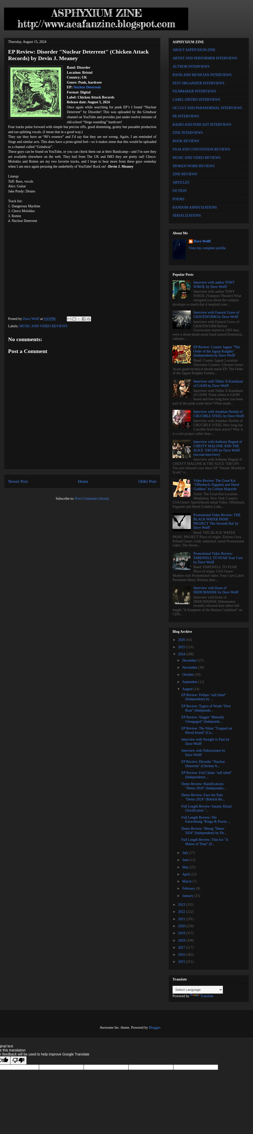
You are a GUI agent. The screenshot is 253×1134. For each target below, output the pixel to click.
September (190, 682)
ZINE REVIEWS (185, 174)
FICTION (179, 191)
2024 (182, 654)
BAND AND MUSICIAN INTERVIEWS (202, 75)
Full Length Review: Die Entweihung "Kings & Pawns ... (205, 820)
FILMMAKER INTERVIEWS (194, 91)
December (190, 660)
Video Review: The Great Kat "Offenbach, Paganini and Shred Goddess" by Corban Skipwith (216, 485)
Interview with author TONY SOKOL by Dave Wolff (214, 285)
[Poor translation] (18, 1060)
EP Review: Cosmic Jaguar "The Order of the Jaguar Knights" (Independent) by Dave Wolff (217, 351)
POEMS (178, 199)
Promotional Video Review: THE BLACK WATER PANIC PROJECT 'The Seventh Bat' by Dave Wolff (217, 521)
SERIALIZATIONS (187, 215)
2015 (182, 962)
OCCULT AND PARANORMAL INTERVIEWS (207, 108)
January (188, 896)
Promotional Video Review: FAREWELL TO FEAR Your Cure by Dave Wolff (218, 558)
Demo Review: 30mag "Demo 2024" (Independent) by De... (204, 831)
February (189, 888)
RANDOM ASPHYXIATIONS (195, 207)
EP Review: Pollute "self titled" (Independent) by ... (203, 697)
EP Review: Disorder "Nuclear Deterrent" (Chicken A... (203, 764)
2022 (182, 912)
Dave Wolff (202, 241)
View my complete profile (207, 248)
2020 (182, 926)
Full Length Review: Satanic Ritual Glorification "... (206, 808)
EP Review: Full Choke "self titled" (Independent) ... (206, 775)
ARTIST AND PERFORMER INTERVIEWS (205, 58)
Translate (202, 996)
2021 (182, 919)
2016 (182, 954)
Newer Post (18, 481)
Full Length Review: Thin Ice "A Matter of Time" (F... (204, 842)
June (185, 860)
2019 (182, 933)
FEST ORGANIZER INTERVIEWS (198, 83)
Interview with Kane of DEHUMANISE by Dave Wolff (216, 590)
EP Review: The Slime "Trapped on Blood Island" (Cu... (206, 730)
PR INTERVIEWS (186, 116)
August (187, 689)
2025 (182, 647)
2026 (182, 640)
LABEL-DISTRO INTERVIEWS (196, 100)
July (185, 853)
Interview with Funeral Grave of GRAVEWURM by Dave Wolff (216, 315)
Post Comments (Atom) (92, 498)
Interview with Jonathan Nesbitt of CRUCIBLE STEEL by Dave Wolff (219, 414)
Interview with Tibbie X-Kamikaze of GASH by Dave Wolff (218, 384)
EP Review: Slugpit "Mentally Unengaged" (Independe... (202, 719)
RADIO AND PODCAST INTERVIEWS (202, 125)
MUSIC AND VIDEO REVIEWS (43, 326)
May (185, 867)
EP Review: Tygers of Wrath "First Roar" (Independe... (206, 708)
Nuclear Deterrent (87, 87)
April (186, 874)
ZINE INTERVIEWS (188, 133)
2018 (182, 940)
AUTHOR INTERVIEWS (191, 66)
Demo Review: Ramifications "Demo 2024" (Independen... (203, 786)
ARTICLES (181, 182)
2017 (182, 947)
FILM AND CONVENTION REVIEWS (201, 149)
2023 (182, 904)
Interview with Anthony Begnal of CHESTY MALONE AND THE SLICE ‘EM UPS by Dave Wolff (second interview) (218, 448)
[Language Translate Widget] (198, 990)
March (187, 881)
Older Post (147, 481)
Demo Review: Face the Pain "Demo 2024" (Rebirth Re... (203, 797)
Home (83, 481)
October (188, 674)
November (190, 667)
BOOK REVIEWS (186, 141)
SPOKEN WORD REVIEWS (194, 166)
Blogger (154, 1027)
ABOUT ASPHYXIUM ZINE (194, 50)
